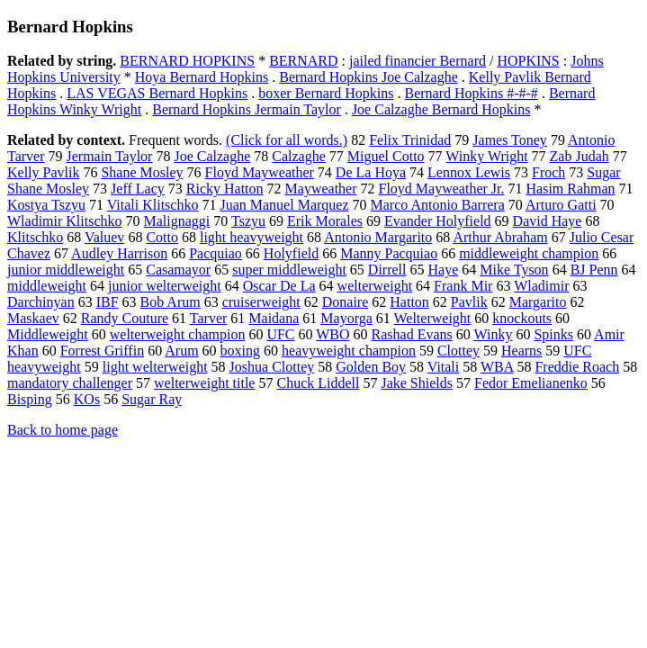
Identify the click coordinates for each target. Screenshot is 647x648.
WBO (332, 334)
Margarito (538, 302)
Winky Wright (486, 156)
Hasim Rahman (571, 188)
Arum (181, 350)
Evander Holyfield (437, 221)
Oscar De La (279, 285)
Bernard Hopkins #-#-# (470, 93)
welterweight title (204, 383)
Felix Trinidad (410, 140)
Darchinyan (41, 302)
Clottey (458, 350)
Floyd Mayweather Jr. (442, 188)
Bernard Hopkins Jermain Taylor (246, 109)
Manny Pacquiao (388, 253)
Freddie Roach (577, 366)
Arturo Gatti (561, 204)
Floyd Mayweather (259, 172)
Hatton (409, 302)
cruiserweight (261, 302)
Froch (548, 172)
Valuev (104, 237)
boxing (240, 350)
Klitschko (35, 237)
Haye (442, 269)
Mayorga (346, 318)
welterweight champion (178, 334)
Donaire (345, 302)
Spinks (553, 334)
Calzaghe (299, 156)
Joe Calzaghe (212, 156)
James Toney (509, 140)
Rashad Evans (412, 334)
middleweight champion (528, 253)
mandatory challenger (69, 383)
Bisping (29, 399)
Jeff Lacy (138, 188)
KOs (87, 399)
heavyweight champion (349, 350)
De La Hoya (371, 172)
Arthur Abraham (500, 237)
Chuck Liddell (317, 383)
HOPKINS (528, 60)
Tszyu (248, 221)
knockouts (522, 318)
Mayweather (321, 188)
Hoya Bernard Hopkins (201, 77)
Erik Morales (325, 221)
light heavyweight (251, 237)
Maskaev (33, 318)
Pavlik (469, 302)
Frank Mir (463, 285)
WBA (497, 366)
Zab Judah (579, 156)
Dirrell (387, 269)
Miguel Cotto (386, 156)
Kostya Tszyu (46, 204)
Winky (492, 334)
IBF (107, 302)
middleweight (46, 285)
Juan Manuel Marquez (284, 204)
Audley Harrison (119, 253)
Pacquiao (215, 253)
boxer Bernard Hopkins (325, 93)
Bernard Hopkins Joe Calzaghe (368, 77)
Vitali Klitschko (153, 204)
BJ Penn (594, 269)
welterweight (375, 285)
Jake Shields (417, 383)
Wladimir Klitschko (64, 221)
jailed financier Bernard (417, 60)
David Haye (547, 221)
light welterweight (155, 366)
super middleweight (289, 269)
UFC (280, 334)
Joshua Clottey (272, 366)
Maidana (273, 318)
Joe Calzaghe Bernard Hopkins (441, 109)
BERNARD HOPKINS (187, 60)
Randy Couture (124, 318)
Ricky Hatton (225, 188)
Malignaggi (177, 221)
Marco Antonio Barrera (438, 204)
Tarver (209, 318)
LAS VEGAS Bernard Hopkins (157, 93)
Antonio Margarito (378, 237)
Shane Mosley (142, 172)
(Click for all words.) (286, 140)
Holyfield (291, 253)
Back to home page (62, 429)
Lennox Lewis (468, 172)
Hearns (521, 350)
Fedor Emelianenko (531, 383)
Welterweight (433, 318)
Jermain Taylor (110, 156)
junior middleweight (65, 269)
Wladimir (541, 285)
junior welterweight (164, 285)
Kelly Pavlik (43, 172)
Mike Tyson (514, 269)
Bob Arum (170, 302)
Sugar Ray (151, 399)
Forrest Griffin (102, 350)
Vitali (443, 366)
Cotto (162, 237)
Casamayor (178, 269)
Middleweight (47, 334)
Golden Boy (371, 366)
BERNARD (303, 60)
